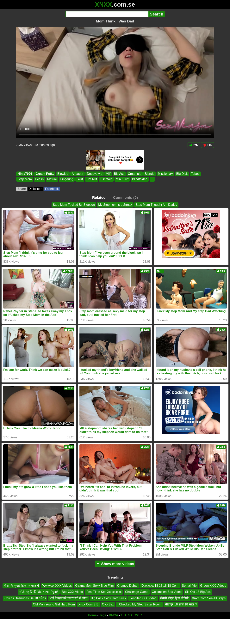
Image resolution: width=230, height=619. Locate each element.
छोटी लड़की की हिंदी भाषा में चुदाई (38, 591)
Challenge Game (136, 591)
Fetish (39, 179)
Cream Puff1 (44, 173)
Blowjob (62, 173)
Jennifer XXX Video (143, 598)
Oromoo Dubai (127, 585)
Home (92, 615)
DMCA (113, 615)
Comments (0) (125, 197)
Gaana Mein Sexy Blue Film (94, 585)
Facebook (52, 188)
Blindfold (106, 179)
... (152, 179)
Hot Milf (91, 179)
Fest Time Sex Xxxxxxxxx (103, 591)
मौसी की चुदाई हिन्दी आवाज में (21, 585)
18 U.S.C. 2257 (131, 615)
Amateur (77, 173)
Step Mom (25, 179)
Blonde (149, 173)
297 (194, 145)
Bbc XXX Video (72, 591)
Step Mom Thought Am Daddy (156, 204)
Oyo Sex (108, 604)
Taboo (195, 173)
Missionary (165, 173)
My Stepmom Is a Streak (115, 204)
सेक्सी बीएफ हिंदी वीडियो (174, 598)
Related (99, 197)
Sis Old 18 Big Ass (198, 591)
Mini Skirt (122, 179)
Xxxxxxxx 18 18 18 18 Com (159, 585)
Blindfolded (139, 179)
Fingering (66, 179)
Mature (52, 179)
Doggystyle (94, 173)
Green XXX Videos (213, 585)
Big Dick (182, 173)
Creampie (134, 173)
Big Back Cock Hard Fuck (108, 598)
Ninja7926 (25, 173)
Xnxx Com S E (88, 604)
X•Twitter (35, 188)
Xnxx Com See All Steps (209, 598)
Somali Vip (189, 585)
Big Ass (119, 173)
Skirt (80, 179)
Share (22, 188)
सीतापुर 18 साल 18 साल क (181, 604)
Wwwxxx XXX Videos (57, 585)
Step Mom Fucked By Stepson (74, 204)
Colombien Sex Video (167, 591)
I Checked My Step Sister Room (139, 604)
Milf (108, 173)
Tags (102, 615)
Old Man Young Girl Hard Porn (54, 604)
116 (207, 145)
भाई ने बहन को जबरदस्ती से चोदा (68, 598)
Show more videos (115, 564)
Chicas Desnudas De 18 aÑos (25, 598)
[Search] (107, 14)
